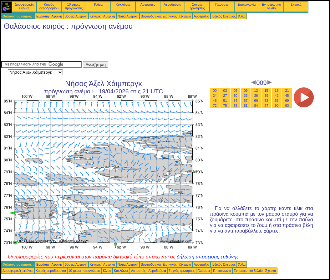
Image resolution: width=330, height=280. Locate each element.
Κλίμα (98, 4)
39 (266, 95)
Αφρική (56, 16)
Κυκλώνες (123, 4)
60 (256, 100)
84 (256, 105)
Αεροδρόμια (172, 4)
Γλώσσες (221, 4)
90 (277, 105)
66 (277, 100)
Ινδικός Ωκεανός (224, 16)
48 (215, 100)
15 (266, 90)
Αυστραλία (201, 16)
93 (287, 105)
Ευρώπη (42, 16)
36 (256, 95)
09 (246, 90)
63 (266, 100)
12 (256, 90)
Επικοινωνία (247, 4)
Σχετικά (296, 4)
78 (235, 105)
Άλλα (242, 16)
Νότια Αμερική (128, 16)
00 (215, 90)
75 (225, 105)
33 (246, 95)
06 (235, 90)
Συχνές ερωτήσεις (197, 6)
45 (287, 95)
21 (287, 90)
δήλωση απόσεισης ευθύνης (208, 256)
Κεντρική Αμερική (102, 16)
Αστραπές (147, 4)
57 (246, 100)
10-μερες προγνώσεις (74, 6)
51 (225, 100)
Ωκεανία (185, 16)
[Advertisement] (115, 47)
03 (225, 90)
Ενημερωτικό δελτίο (271, 6)
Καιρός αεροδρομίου (48, 6)
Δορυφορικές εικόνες (24, 6)
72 (215, 105)
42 (277, 95)
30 (235, 95)
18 (277, 90)
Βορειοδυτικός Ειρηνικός (159, 16)
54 (235, 100)
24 (215, 95)
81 (246, 105)
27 (225, 95)
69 (287, 100)
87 (266, 105)
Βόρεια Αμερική (75, 16)
